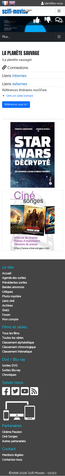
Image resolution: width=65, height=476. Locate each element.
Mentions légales (12, 455)
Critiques (7, 292)
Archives (7, 305)
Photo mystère (11, 296)
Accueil (6, 273)
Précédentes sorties (14, 282)
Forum (6, 315)
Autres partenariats (14, 441)
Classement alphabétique (18, 342)
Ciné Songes (10, 436)
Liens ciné (8, 301)
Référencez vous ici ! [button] (16, 104)
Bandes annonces (13, 287)
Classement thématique (17, 351)
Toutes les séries (12, 338)
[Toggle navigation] (59, 11)
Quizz (5, 310)
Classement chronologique (19, 347)
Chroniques (9, 375)
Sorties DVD (10, 365)
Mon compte (10, 319)
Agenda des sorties (14, 278)
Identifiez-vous (52, 3)
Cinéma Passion (12, 432)
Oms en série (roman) (19, 95)
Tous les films (10, 333)
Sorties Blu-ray (11, 370)
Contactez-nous (12, 459)
